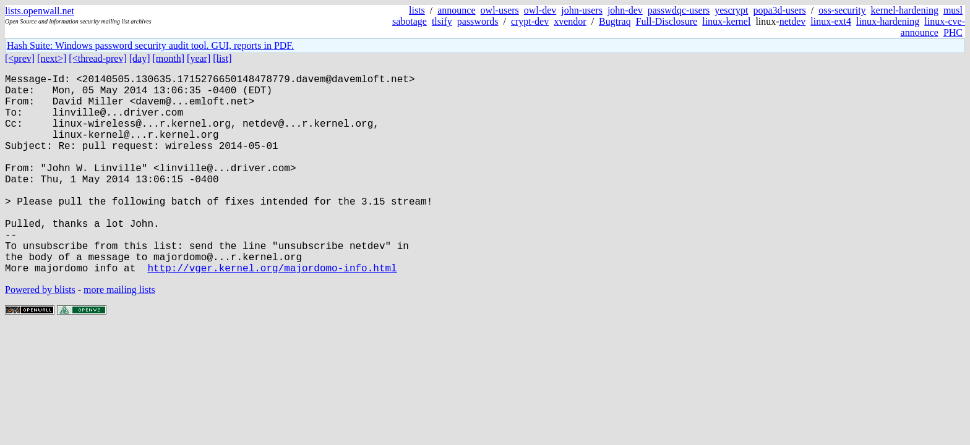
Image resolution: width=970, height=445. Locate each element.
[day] (139, 58)
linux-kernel (726, 21)
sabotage (409, 21)
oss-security (841, 10)
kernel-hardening (904, 10)
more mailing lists (119, 334)
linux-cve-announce (933, 27)
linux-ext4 (830, 21)
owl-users (500, 10)
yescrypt (731, 10)
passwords (478, 21)
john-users (582, 10)
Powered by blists (40, 334)
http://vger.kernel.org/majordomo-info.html (272, 312)
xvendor (570, 21)
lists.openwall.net (39, 11)
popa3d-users (779, 10)
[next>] (51, 58)
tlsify (442, 21)
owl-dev (540, 10)
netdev (792, 21)
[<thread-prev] (97, 58)
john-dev (625, 10)
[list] (222, 58)
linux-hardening (887, 21)
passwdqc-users (679, 10)
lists (417, 10)
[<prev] (20, 58)
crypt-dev (530, 21)
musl (953, 10)
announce (456, 10)
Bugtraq (615, 21)
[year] (198, 58)
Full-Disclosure (667, 21)
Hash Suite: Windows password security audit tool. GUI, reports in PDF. (150, 45)
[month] (169, 58)
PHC (953, 32)
